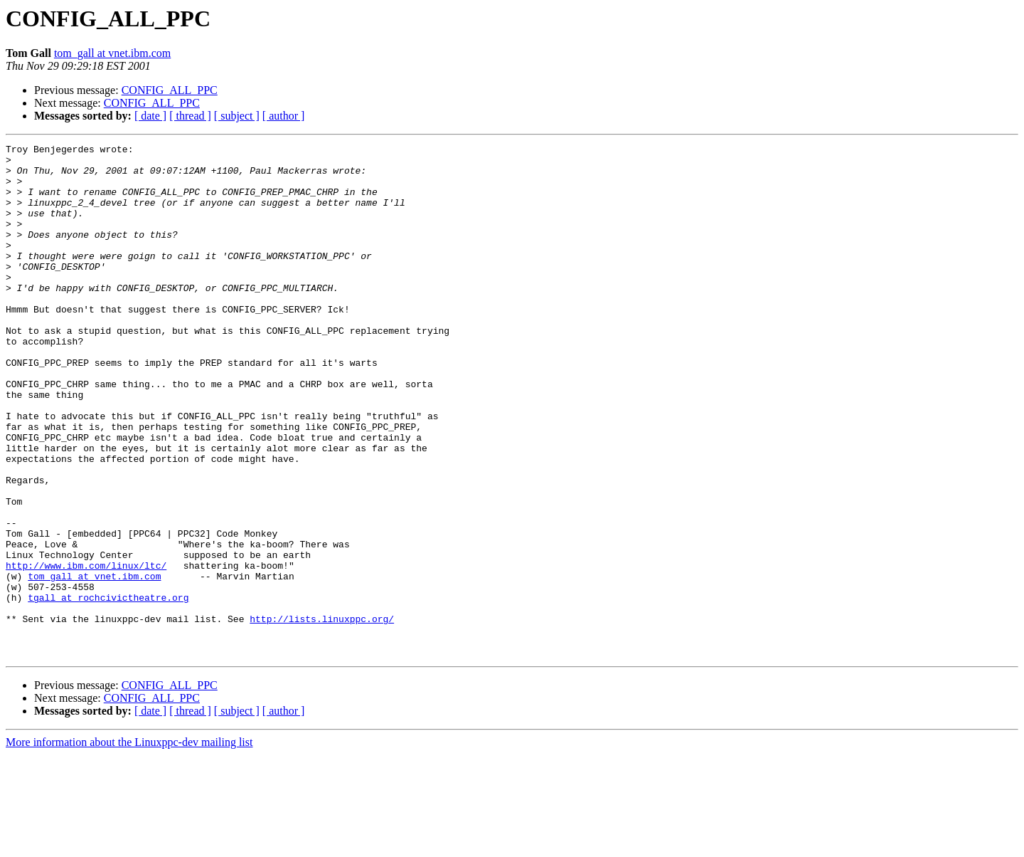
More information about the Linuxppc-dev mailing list (129, 844)
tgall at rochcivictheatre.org (108, 689)
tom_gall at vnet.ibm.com (112, 53)
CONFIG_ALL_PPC (170, 90)
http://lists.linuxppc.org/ (322, 714)
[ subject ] (237, 116)
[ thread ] (190, 116)
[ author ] (283, 116)
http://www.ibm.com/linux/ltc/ (86, 650)
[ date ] (150, 116)
